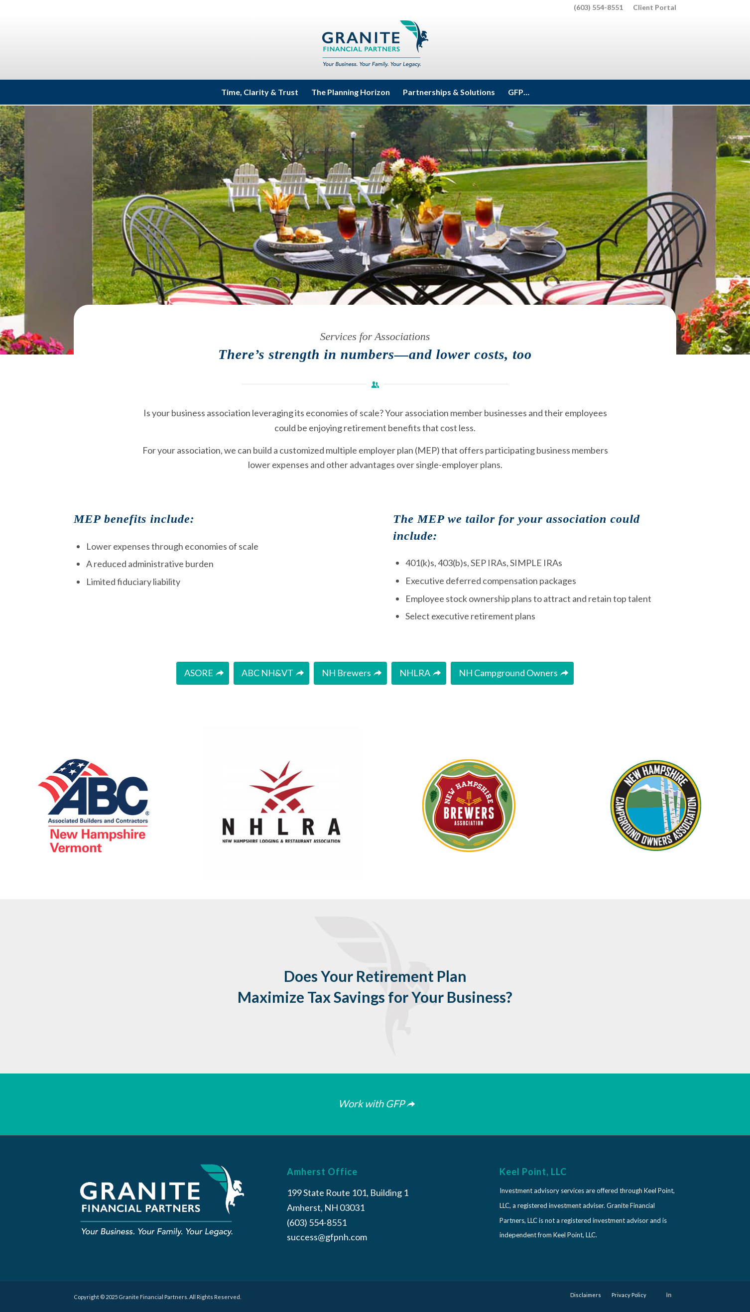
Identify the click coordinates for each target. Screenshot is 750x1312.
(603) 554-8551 (598, 7)
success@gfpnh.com (327, 1236)
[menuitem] (652, 7)
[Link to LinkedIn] (668, 1294)
